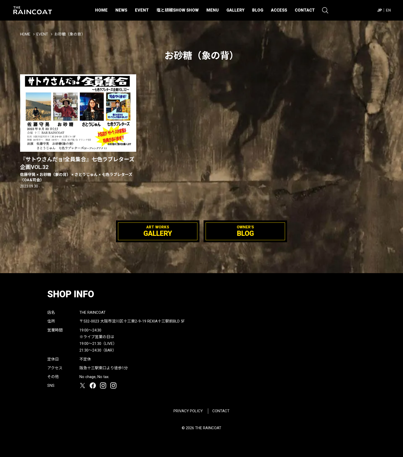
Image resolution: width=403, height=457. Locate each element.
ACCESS (279, 10)
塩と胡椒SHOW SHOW (178, 10)
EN (388, 10)
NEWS (121, 10)
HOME (101, 10)
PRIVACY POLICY (188, 411)
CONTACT (305, 10)
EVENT (142, 10)
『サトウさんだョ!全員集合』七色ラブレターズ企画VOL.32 (78, 169)
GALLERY (235, 10)
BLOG (257, 10)
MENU (212, 10)
